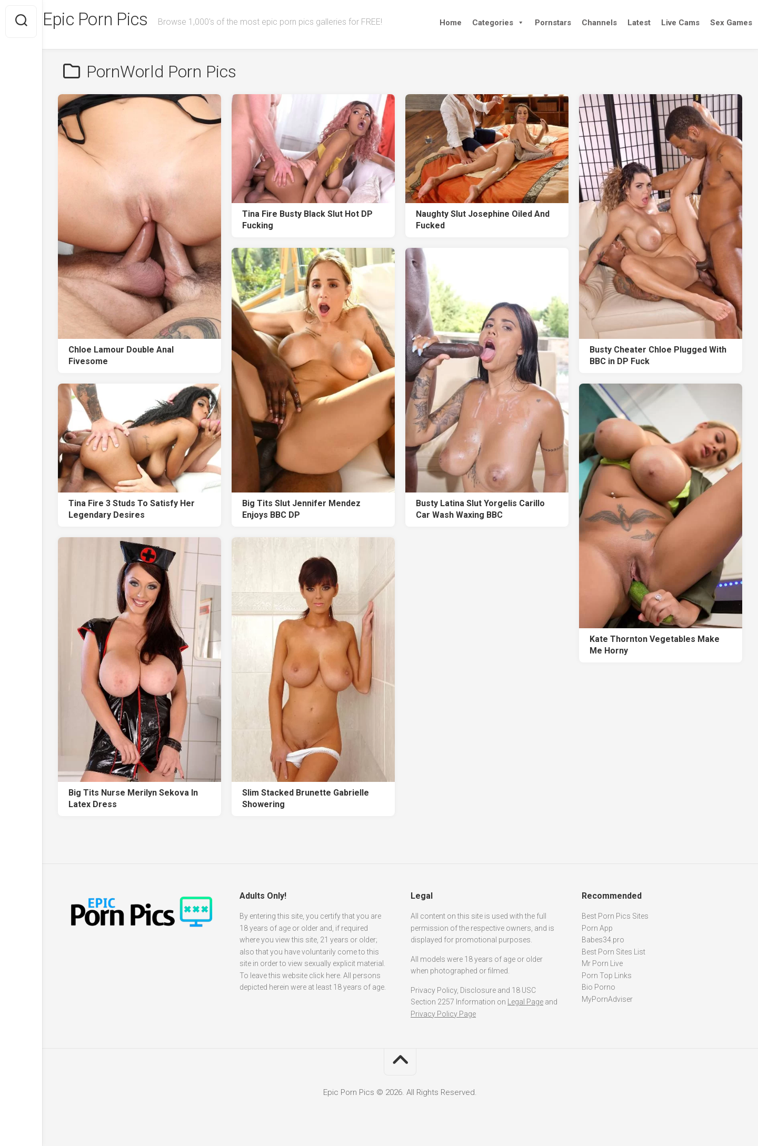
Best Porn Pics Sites (615, 916)
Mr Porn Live (602, 963)
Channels (578, 22)
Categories (478, 22)
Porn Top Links (607, 975)
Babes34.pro (603, 940)
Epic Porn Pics (121, 22)
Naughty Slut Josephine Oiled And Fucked (483, 220)
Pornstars (532, 22)
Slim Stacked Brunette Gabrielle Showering (305, 799)
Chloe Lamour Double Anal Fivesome (121, 356)
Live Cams (660, 22)
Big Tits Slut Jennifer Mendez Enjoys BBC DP (301, 509)
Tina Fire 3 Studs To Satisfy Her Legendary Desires (131, 509)
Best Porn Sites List (613, 952)
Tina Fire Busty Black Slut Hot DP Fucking (307, 220)
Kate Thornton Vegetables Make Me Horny (655, 645)
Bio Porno (598, 987)
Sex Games (711, 22)
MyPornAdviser (607, 999)
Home (430, 22)
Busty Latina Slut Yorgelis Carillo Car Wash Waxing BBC (480, 509)
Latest (618, 22)
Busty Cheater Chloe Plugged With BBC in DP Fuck (658, 356)
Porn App (597, 928)
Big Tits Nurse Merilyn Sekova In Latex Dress (133, 799)
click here (324, 975)
